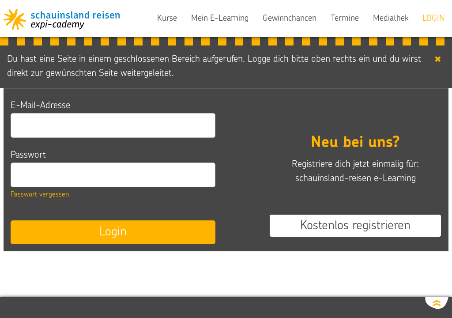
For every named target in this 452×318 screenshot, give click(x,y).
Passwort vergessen (40, 194)
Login (113, 232)
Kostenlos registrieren (355, 226)
